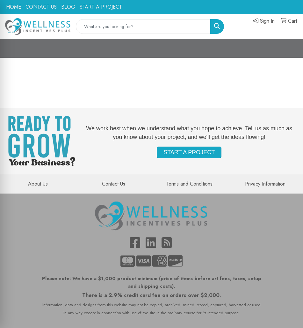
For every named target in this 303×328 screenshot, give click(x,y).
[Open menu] (290, 48)
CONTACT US (41, 7)
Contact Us (113, 183)
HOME (13, 7)
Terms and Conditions (189, 183)
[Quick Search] (143, 26)
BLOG (68, 7)
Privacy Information (265, 183)
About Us (38, 183)
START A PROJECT (101, 7)
